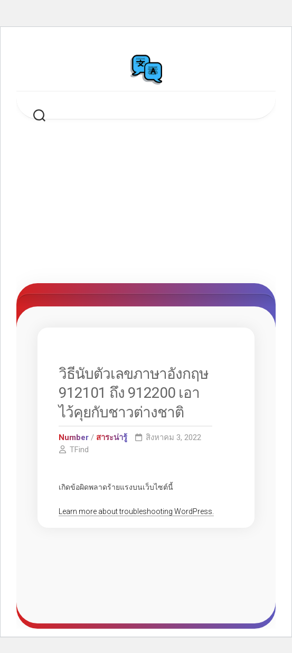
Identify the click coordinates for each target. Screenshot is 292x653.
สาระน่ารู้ (111, 437)
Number (74, 437)
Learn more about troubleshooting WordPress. (136, 511)
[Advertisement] (146, 204)
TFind (79, 449)
